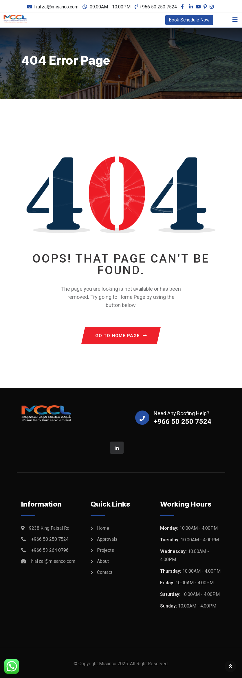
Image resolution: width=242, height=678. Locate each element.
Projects (105, 550)
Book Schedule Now (189, 20)
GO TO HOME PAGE (121, 335)
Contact (104, 572)
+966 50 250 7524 (158, 7)
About (103, 561)
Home (103, 528)
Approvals (107, 539)
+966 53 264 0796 (50, 550)
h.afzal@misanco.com (56, 7)
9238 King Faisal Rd (49, 528)
